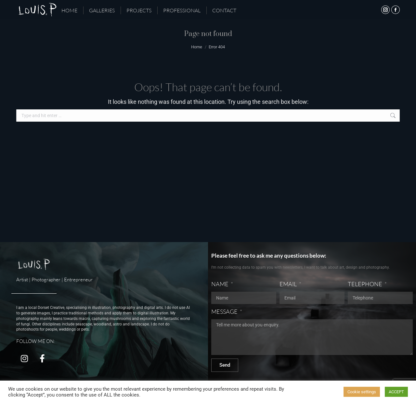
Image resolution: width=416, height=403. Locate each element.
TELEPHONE (365, 283)
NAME (220, 283)
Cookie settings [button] (361, 391)
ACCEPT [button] (396, 391)
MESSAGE (225, 311)
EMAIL (289, 283)
